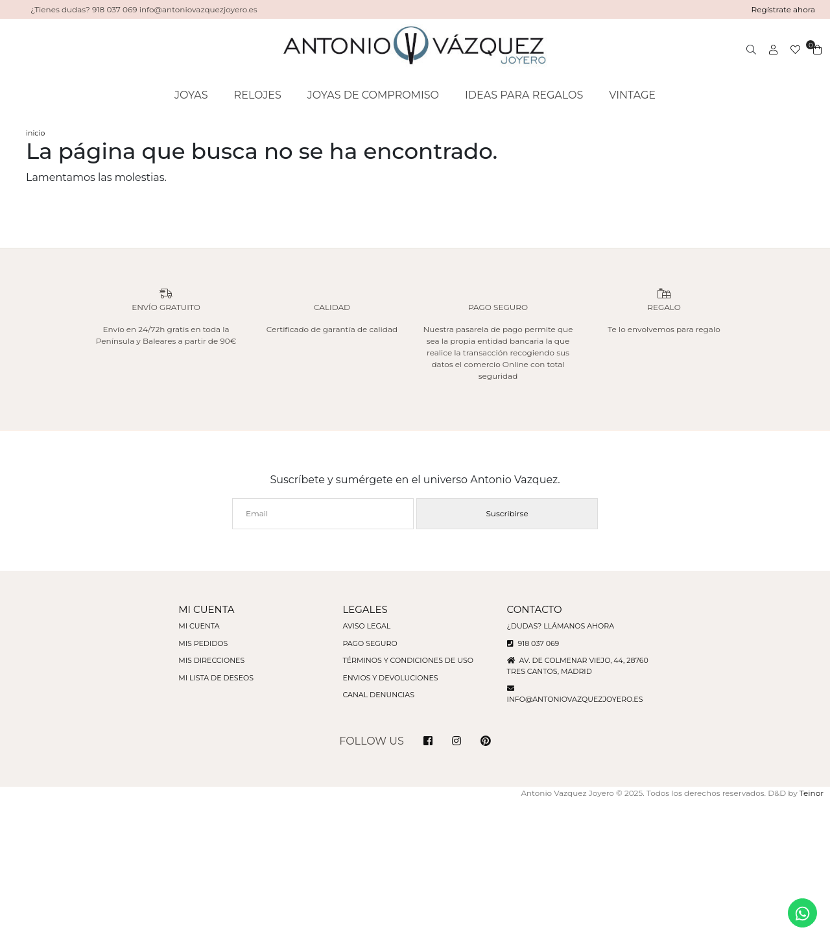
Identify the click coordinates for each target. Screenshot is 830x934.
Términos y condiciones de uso (407, 660)
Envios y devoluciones (390, 677)
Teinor (812, 793)
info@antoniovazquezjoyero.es (575, 699)
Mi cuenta (198, 625)
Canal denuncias (378, 694)
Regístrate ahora (784, 9)
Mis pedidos (203, 643)
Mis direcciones (211, 660)
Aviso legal (366, 625)
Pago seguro (369, 643)
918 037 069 (533, 643)
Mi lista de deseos (216, 677)
